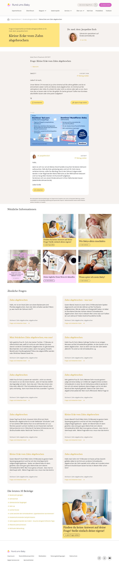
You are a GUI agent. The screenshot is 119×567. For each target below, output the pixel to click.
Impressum (11, 556)
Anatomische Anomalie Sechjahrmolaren (22, 517)
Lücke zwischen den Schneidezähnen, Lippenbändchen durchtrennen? (32, 513)
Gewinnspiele (55, 11)
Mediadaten (42, 556)
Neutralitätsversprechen (26, 556)
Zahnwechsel (14, 499)
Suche (96, 5)
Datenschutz (73, 556)
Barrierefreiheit (28, 560)
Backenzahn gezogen (16, 495)
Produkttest (99, 11)
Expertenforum (16, 11)
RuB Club (90, 11)
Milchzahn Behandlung (17, 528)
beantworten (38, 102)
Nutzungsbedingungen (58, 556)
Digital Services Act (13, 560)
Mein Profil (106, 5)
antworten (39, 190)
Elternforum (30, 11)
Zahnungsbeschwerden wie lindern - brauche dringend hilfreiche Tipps (32, 521)
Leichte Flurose (14, 510)
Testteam (109, 11)
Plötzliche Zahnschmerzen (18, 525)
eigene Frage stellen (80, 102)
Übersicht (35, 67)
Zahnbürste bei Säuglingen (18, 502)
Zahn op (12, 506)
